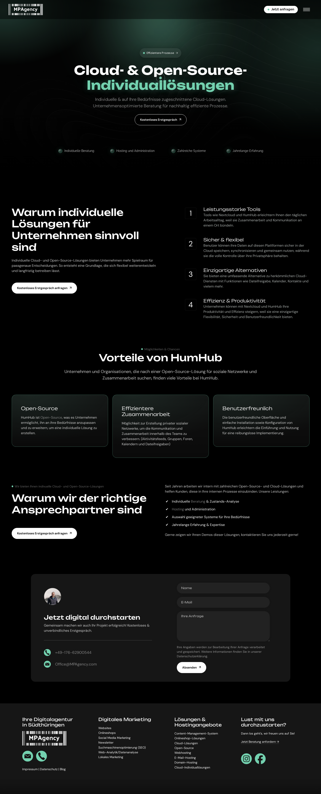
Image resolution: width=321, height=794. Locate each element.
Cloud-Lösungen (186, 743)
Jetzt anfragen (281, 9)
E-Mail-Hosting (185, 757)
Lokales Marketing (110, 757)
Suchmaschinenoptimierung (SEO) (122, 747)
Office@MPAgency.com (76, 664)
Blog (63, 769)
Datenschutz (49, 769)
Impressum (30, 769)
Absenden (189, 667)
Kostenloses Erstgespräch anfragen (42, 288)
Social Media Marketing (114, 737)
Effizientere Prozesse (160, 53)
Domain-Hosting (185, 762)
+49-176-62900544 (73, 652)
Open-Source (51, 417)
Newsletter (105, 742)
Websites (104, 728)
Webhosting (182, 753)
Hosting (178, 509)
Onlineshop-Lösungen (189, 738)
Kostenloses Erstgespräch (158, 120)
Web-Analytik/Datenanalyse (118, 752)
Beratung (198, 501)
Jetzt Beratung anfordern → (260, 742)
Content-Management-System (196, 733)
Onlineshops (107, 733)
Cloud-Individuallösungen (192, 767)
